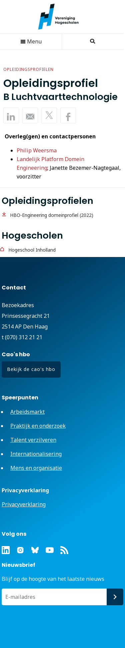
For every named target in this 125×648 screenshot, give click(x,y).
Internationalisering (36, 454)
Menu (31, 41)
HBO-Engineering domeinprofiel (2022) (51, 215)
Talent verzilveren (33, 439)
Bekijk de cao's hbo (31, 369)
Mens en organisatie (36, 468)
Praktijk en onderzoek (38, 425)
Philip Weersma (37, 150)
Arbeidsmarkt (27, 411)
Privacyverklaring (24, 504)
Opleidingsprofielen (28, 69)
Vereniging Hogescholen (62, 16)
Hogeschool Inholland (32, 250)
